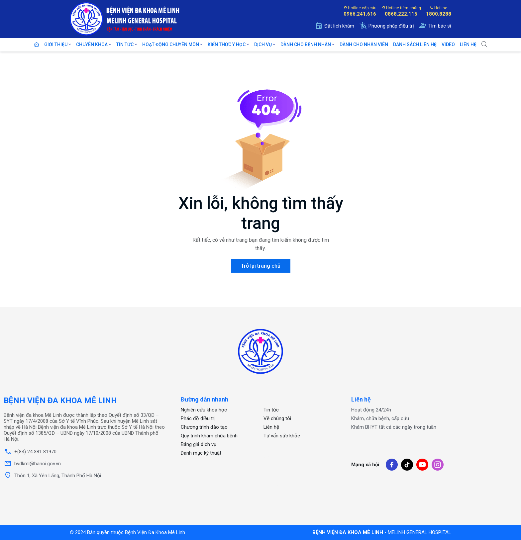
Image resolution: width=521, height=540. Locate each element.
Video (448, 44)
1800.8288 (438, 14)
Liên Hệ (468, 44)
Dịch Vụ (263, 44)
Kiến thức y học (227, 44)
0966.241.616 (360, 14)
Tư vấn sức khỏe (281, 436)
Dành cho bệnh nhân (306, 44)
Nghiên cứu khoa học (204, 410)
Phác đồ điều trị (198, 418)
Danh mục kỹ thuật (201, 453)
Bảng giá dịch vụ (198, 444)
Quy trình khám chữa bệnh (209, 436)
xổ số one (275, 458)
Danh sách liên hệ (415, 44)
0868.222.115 (401, 14)
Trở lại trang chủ (260, 266)
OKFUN (271, 472)
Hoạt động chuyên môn (171, 44)
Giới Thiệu (56, 44)
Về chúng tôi (277, 418)
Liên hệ (271, 427)
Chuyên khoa (92, 44)
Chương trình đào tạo (204, 427)
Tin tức (125, 44)
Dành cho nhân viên (364, 44)
